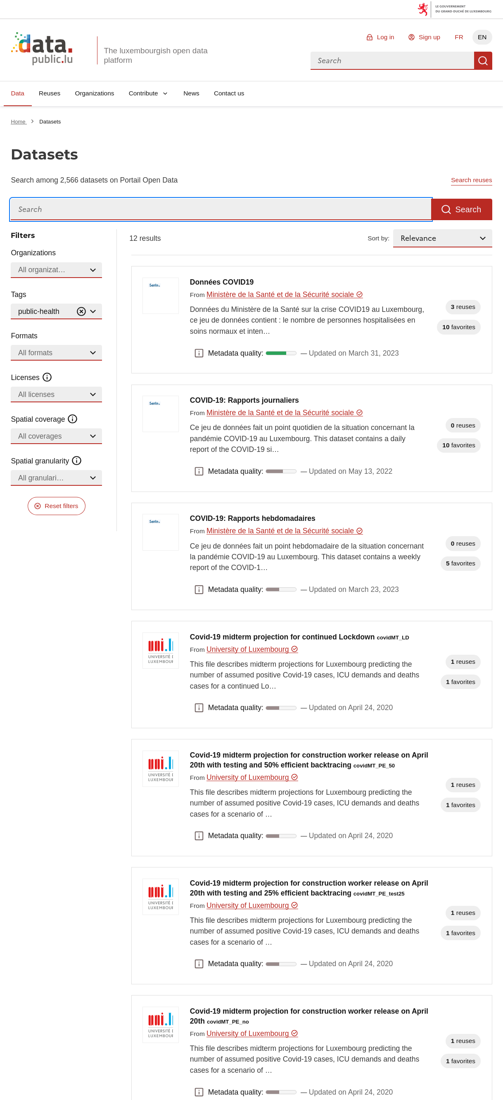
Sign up (429, 36)
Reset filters (61, 505)
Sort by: (378, 238)
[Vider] (81, 311)
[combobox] (392, 61)
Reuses (49, 93)
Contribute (143, 93)
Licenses (31, 377)
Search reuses (471, 179)
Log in (385, 36)
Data (17, 93)
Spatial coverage (44, 419)
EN (482, 36)
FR (459, 36)
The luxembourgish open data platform (155, 55)
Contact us (229, 93)
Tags (18, 294)
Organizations (94, 93)
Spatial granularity (46, 461)
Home (19, 122)
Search (483, 61)
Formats (24, 336)
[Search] (221, 210)
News (191, 93)
